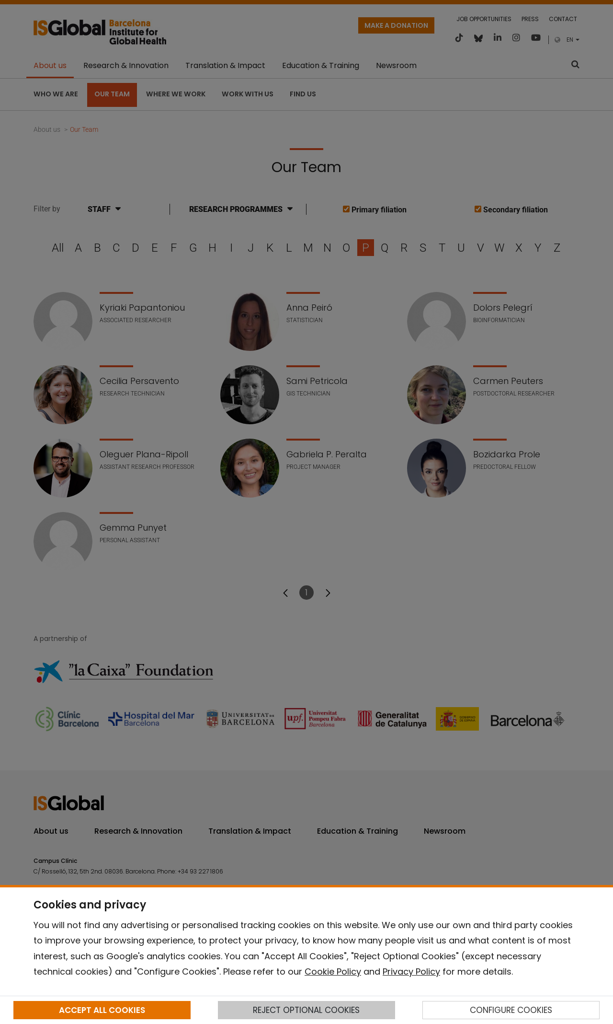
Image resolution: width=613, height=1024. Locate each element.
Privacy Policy (411, 971)
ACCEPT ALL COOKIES (102, 1010)
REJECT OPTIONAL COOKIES (306, 1010)
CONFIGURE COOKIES (511, 1010)
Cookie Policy (333, 971)
